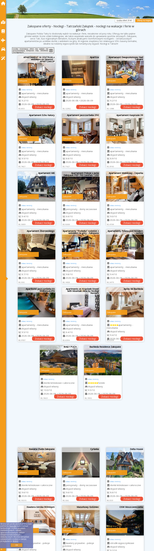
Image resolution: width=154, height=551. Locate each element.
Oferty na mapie (144, 20)
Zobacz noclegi (43, 107)
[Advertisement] (81, 425)
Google (13, 526)
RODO (15, 541)
